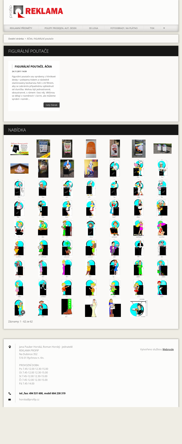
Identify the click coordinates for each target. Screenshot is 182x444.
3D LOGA (93, 30)
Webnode (168, 352)
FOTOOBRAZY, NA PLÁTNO (124, 30)
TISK (152, 30)
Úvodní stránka (16, 41)
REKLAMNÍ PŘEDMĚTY (21, 30)
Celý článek (51, 107)
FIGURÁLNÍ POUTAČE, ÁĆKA (33, 69)
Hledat (170, 9)
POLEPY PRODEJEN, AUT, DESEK (61, 30)
